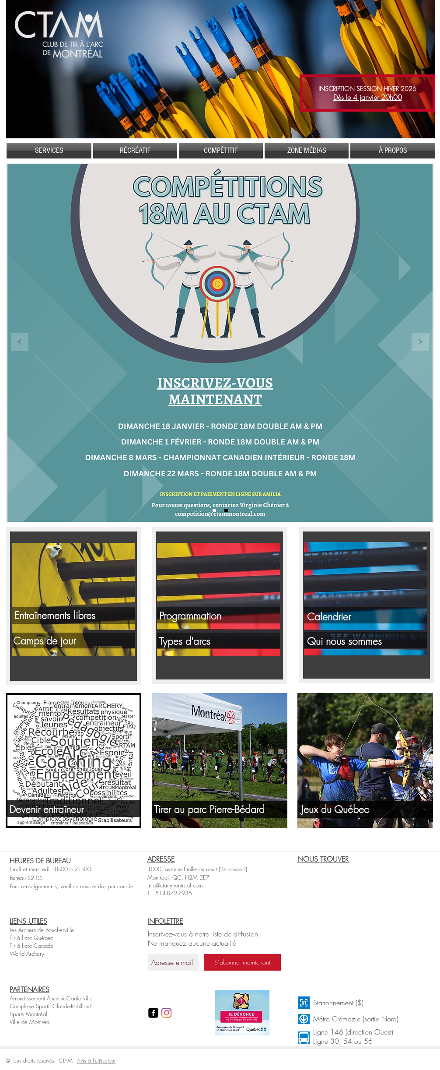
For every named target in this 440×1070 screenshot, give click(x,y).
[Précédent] (19, 342)
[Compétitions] (214, 510)
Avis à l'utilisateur (96, 1060)
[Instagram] (166, 1013)
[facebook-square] (153, 1013)
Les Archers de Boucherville (42, 930)
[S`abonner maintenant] (242, 962)
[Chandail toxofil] (226, 510)
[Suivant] (420, 342)
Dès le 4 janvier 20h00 (367, 97)
